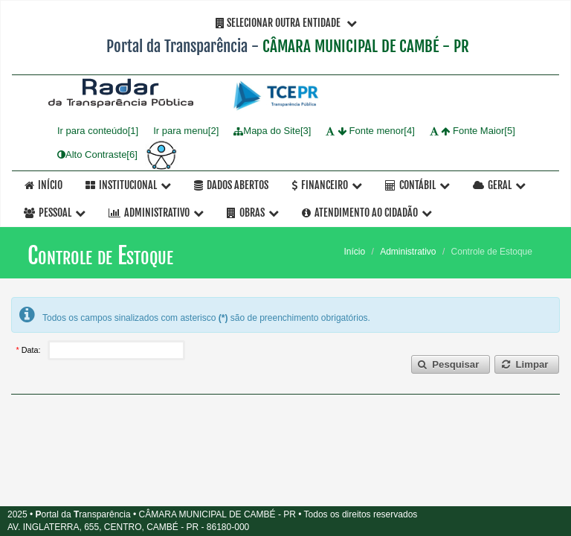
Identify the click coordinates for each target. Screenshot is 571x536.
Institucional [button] (128, 185)
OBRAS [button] (253, 212)
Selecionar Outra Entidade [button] (286, 22)
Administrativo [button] (156, 212)
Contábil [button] (417, 185)
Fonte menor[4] (370, 131)
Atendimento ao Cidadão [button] (367, 212)
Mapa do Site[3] (272, 131)
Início (43, 185)
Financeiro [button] (326, 185)
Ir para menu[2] (186, 131)
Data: (32, 349)
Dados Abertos (231, 185)
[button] (450, 364)
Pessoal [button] (55, 212)
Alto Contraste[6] (97, 154)
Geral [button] (499, 185)
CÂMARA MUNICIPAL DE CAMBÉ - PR (365, 46)
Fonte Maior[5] (472, 131)
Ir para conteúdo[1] (97, 131)
